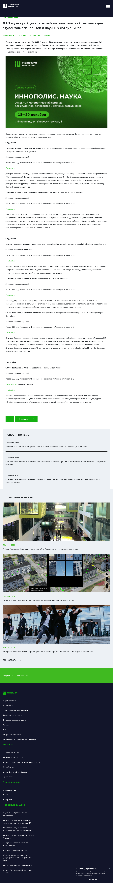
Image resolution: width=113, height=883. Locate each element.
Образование (9, 35)
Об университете (9, 701)
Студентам (34, 35)
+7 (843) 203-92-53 (11, 753)
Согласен (93, 879)
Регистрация (11, 384)
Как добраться (8, 767)
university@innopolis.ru (13, 757)
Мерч (4, 730)
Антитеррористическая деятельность (17, 865)
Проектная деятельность (12, 715)
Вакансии (6, 725)
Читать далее (26, 419)
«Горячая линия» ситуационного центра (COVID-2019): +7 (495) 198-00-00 (18, 857)
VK (13, 676)
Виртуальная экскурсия (12, 735)
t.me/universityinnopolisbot (15, 772)
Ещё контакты (8, 777)
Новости (6, 795)
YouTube (20, 676)
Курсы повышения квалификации (15, 710)
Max (27, 676)
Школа (46, 35)
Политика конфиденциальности (15, 850)
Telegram (6, 676)
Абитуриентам (8, 705)
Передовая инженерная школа (14, 720)
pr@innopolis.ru (9, 790)
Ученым (22, 35)
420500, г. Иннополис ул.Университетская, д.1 (22, 762)
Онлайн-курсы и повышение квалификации (19, 739)
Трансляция (10, 168)
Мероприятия (8, 800)
